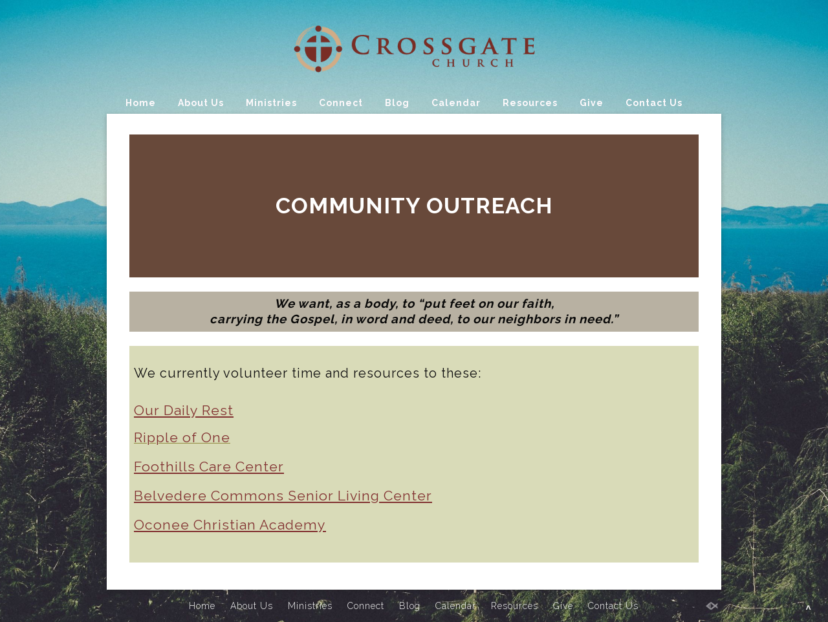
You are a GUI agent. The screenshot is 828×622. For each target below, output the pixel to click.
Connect (341, 103)
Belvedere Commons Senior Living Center (283, 496)
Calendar (456, 103)
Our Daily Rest (184, 410)
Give (592, 103)
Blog (397, 103)
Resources (530, 103)
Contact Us (654, 103)
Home (140, 103)
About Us (201, 103)
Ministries (271, 103)
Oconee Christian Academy (230, 525)
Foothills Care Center (209, 466)
